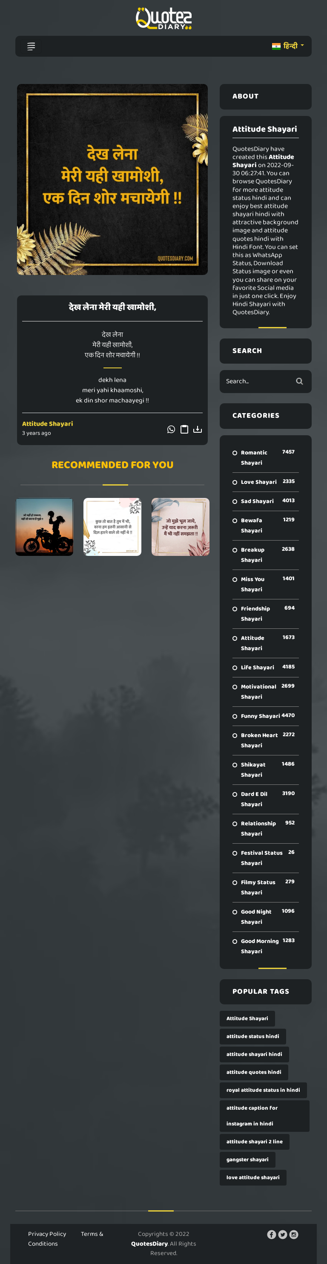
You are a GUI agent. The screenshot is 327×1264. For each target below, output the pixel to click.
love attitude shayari (253, 1177)
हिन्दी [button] (285, 46)
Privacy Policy (47, 1234)
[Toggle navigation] (31, 46)
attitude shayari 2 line (255, 1141)
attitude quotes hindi (254, 1072)
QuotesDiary (149, 1244)
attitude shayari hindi (254, 1054)
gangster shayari (248, 1159)
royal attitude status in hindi (263, 1090)
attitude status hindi (253, 1036)
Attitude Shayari (47, 424)
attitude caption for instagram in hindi (252, 1116)
